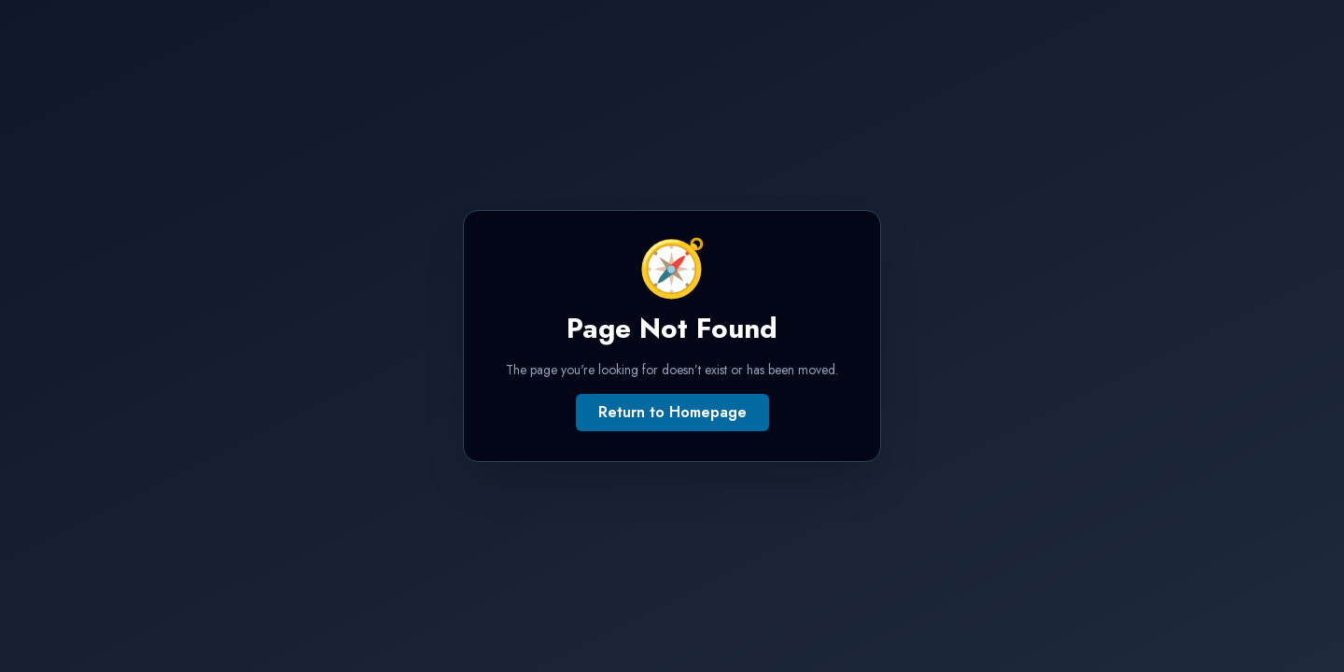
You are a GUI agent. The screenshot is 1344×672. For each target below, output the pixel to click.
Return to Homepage (672, 412)
